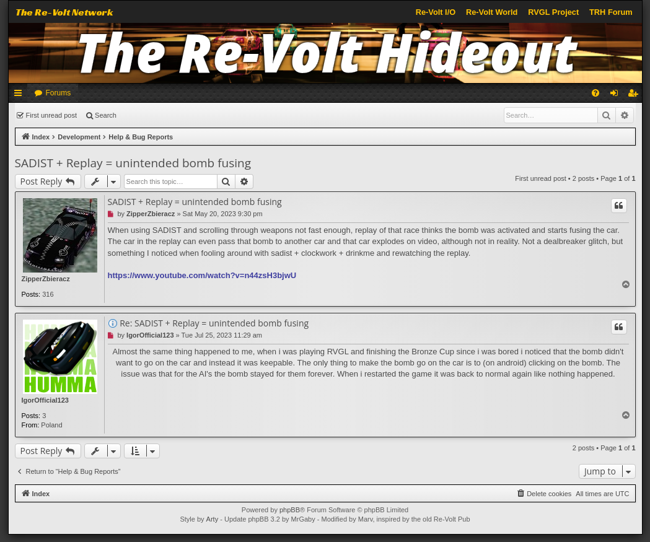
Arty (212, 519)
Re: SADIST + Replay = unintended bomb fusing (214, 323)
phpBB (289, 510)
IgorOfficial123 (45, 400)
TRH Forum (611, 12)
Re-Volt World (491, 12)
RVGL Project (553, 12)
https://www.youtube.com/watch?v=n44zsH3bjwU (202, 275)
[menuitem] (595, 93)
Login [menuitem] (616, 95)
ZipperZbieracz (46, 278)
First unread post (51, 115)
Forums (58, 93)
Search (105, 115)
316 (47, 294)
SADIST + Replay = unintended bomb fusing (133, 163)
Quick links (20, 95)
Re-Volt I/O (435, 12)
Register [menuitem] (634, 95)
